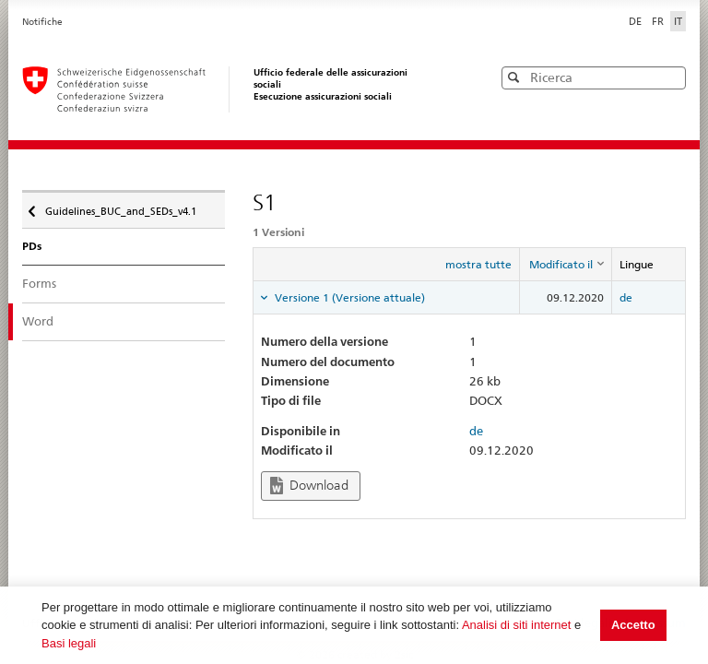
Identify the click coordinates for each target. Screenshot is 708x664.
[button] (670, 77)
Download (309, 485)
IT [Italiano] (678, 21)
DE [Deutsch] (636, 21)
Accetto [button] (633, 625)
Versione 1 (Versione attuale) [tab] (348, 297)
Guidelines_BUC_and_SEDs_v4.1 (119, 206)
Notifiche (42, 22)
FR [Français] (659, 21)
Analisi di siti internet (517, 625)
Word (37, 321)
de (626, 297)
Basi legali (68, 643)
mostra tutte (478, 264)
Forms (39, 283)
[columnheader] (565, 264)
